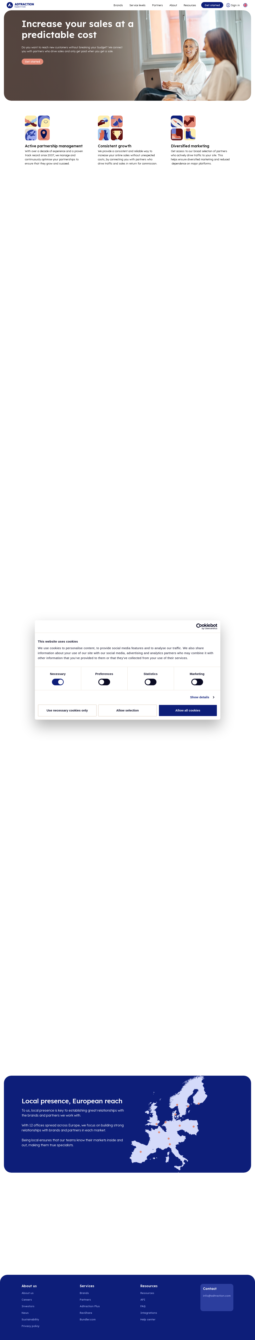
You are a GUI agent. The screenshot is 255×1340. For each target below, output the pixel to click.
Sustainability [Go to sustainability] (30, 1319)
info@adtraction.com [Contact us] (217, 1295)
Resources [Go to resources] (190, 5)
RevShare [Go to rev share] (86, 1312)
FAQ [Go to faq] (143, 1306)
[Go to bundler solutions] (90, 1319)
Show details (199, 697)
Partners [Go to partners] (85, 1299)
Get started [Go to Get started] (32, 61)
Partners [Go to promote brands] (157, 5)
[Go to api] (150, 1299)
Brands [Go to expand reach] (118, 5)
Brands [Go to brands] (84, 1293)
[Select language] (245, 5)
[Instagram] (217, 1304)
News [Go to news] (25, 1312)
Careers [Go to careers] (27, 1299)
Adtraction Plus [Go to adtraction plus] (90, 1306)
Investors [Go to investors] (28, 1306)
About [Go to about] (173, 5)
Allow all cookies (187, 710)
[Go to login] (233, 5)
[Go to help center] (150, 1319)
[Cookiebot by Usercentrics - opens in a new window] (199, 626)
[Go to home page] (20, 5)
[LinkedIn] (207, 1304)
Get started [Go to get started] (212, 5)
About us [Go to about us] (28, 1293)
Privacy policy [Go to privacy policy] (30, 1326)
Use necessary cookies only (67, 710)
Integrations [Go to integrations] (148, 1312)
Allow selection (127, 710)
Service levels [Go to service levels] (137, 5)
